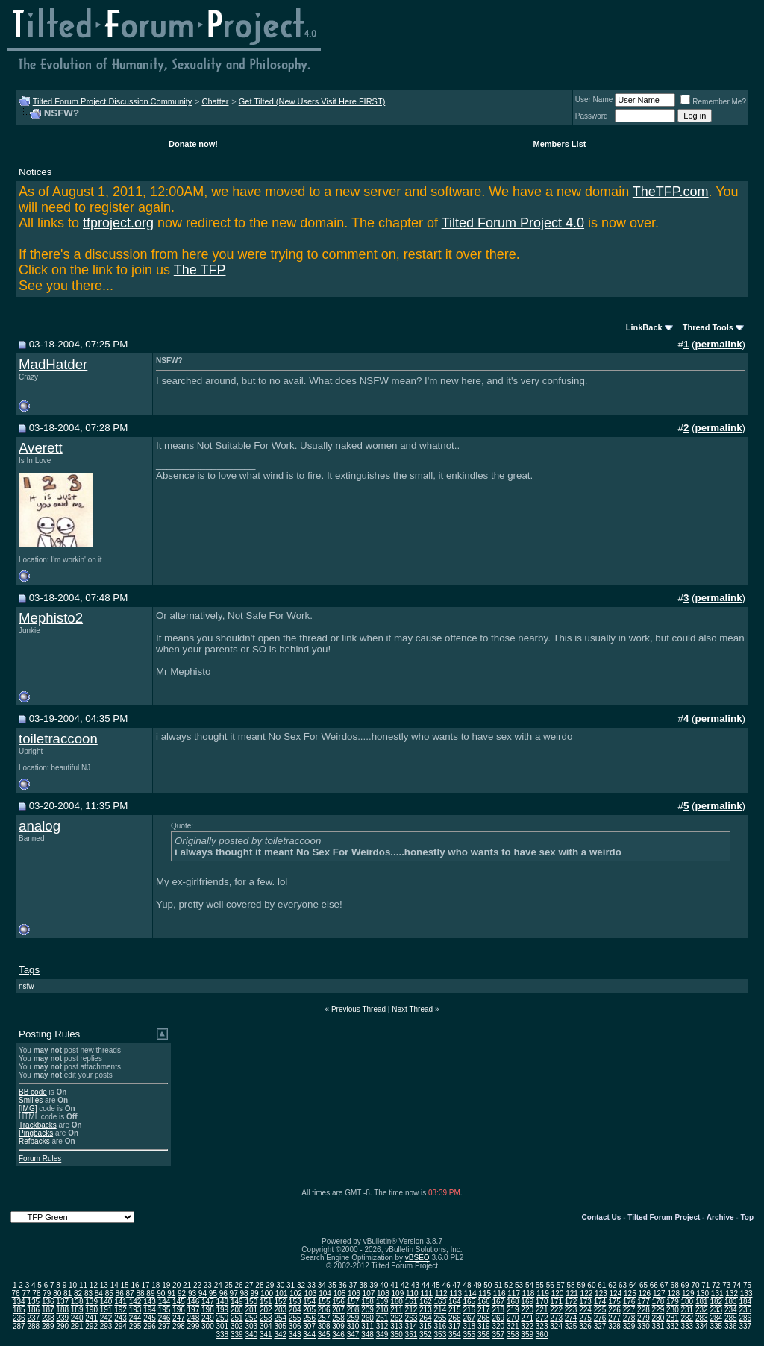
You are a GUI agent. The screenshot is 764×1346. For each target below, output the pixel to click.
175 (614, 1302)
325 (571, 1326)
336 (730, 1326)
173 (585, 1302)
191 (106, 1310)
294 (120, 1326)
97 (234, 1293)
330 (643, 1326)
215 (454, 1310)
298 (178, 1326)
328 (614, 1326)
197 (193, 1310)
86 (120, 1293)
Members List (559, 143)
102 (295, 1293)
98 (243, 1293)
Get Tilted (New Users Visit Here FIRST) (312, 101)
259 (353, 1318)
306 (295, 1326)
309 (338, 1326)
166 (484, 1302)
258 (338, 1318)
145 (178, 1302)
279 (643, 1318)
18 (155, 1285)
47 (457, 1285)
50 (487, 1285)
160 (396, 1302)
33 (311, 1285)
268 (484, 1318)
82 (78, 1293)
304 (266, 1326)
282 (687, 1318)
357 (498, 1334)
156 (338, 1302)
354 (454, 1334)
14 (114, 1285)
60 (591, 1285)
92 (182, 1293)
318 (469, 1326)
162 (425, 1302)
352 (425, 1334)
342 (280, 1334)
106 (354, 1293)
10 (73, 1285)
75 (747, 1285)
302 (237, 1326)
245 (149, 1318)
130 (702, 1293)
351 (411, 1334)
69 (685, 1285)
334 (701, 1326)
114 (470, 1293)
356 (484, 1334)
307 (309, 1326)
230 (672, 1310)
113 (455, 1293)
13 (104, 1285)
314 (411, 1326)
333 (687, 1326)
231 (687, 1310)
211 (396, 1310)
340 (251, 1334)
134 (19, 1302)
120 (557, 1293)
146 (193, 1302)
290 (62, 1326)
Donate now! (193, 143)
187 (48, 1310)
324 (556, 1326)
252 (251, 1318)
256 (309, 1318)
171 (556, 1302)
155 (324, 1302)
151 (266, 1302)
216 (469, 1310)
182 (716, 1302)
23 (208, 1285)
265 (440, 1318)
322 (527, 1326)
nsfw (26, 986)
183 (730, 1302)
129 (688, 1293)
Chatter (214, 101)
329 (629, 1326)
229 (658, 1310)
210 (382, 1310)
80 (57, 1293)
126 (644, 1293)
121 (572, 1293)
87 (130, 1293)
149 (237, 1302)
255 (295, 1318)
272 (542, 1318)
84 (99, 1293)
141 (120, 1302)
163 (440, 1302)
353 (440, 1334)
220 (527, 1310)
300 (207, 1326)
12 (94, 1285)
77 (26, 1293)
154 (309, 1302)
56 (550, 1285)
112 (441, 1293)
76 (16, 1293)
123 (601, 1293)
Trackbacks (38, 1125)
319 (484, 1326)
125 (630, 1293)
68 (675, 1285)
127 (659, 1293)
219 (513, 1310)
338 (222, 1334)
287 (19, 1326)
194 (149, 1310)
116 (499, 1293)
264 (425, 1318)
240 (77, 1318)
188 (62, 1310)
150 (251, 1302)
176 (629, 1302)
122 (586, 1293)
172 (571, 1302)
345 (324, 1334)
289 (48, 1326)
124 (616, 1293)
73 (726, 1285)
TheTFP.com (671, 191)
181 (701, 1302)
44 (426, 1285)
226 (614, 1310)
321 (513, 1326)
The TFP (200, 269)
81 (67, 1293)
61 (602, 1285)
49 (477, 1285)
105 (340, 1293)
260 (367, 1318)
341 (266, 1334)
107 (369, 1293)
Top (747, 1217)
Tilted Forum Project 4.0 (513, 223)
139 (91, 1302)
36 (343, 1285)
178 (658, 1302)
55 (540, 1285)
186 (33, 1310)
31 (290, 1285)
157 (353, 1302)
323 (542, 1326)
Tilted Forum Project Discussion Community (112, 101)
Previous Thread (358, 1009)
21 (187, 1285)
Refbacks (34, 1141)
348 (367, 1334)
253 (266, 1318)
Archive (720, 1217)
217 (484, 1310)
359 (527, 1334)
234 (730, 1310)
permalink (718, 344)
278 (629, 1318)
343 (295, 1334)
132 (731, 1293)
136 (48, 1302)
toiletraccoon (58, 738)
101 (281, 1293)
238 (48, 1318)
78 (36, 1293)
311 (367, 1326)
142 (135, 1302)
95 (213, 1293)
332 (672, 1326)
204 (295, 1310)
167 (498, 1302)
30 (280, 1285)
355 (469, 1334)
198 (207, 1310)
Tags (29, 969)
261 (382, 1318)
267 (469, 1318)
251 (237, 1318)
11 (83, 1285)
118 (528, 1293)
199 (222, 1310)
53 (519, 1285)
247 (178, 1318)
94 (202, 1293)
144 (164, 1302)
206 (324, 1310)
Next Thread (412, 1009)
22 (197, 1285)
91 (171, 1293)
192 (120, 1310)
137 (62, 1302)
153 (295, 1302)
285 (730, 1318)
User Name (594, 99)
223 (571, 1310)
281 (672, 1318)
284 (716, 1318)
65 (643, 1285)
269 (498, 1318)
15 (125, 1285)
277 (614, 1318)
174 (600, 1302)
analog (39, 826)
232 (701, 1310)
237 (33, 1318)
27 (249, 1285)
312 (382, 1326)
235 (745, 1310)
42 (405, 1285)
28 (259, 1285)
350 (396, 1334)
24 (218, 1285)
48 (467, 1285)
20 (176, 1285)
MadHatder (53, 364)
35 (332, 1285)
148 (222, 1302)
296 (149, 1326)
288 (33, 1326)
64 (633, 1285)
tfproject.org (118, 223)
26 (239, 1285)
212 (411, 1310)
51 (498, 1285)
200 (237, 1310)
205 (309, 1310)
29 (270, 1285)
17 (145, 1285)
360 (542, 1334)
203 (280, 1310)
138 (77, 1302)
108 (383, 1293)
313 (396, 1326)
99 (254, 1293)
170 (542, 1302)
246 (164, 1318)
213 (425, 1310)
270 (513, 1318)
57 (561, 1285)
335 (716, 1326)
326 (585, 1326)
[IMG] (28, 1108)
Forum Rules (40, 1158)
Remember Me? (713, 102)
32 (301, 1285)
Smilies (31, 1100)
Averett (41, 448)
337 (745, 1326)
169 (527, 1302)
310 (353, 1326)
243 (120, 1318)
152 (280, 1302)
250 (222, 1318)
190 (91, 1310)
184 (745, 1302)
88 (140, 1293)
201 (251, 1310)
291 (77, 1326)
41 (394, 1285)
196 (178, 1310)
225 (600, 1310)
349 (382, 1334)
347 (353, 1334)
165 (469, 1302)
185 (19, 1310)
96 (223, 1293)
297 (164, 1326)
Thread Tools (708, 327)
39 (373, 1285)
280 (658, 1318)
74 (737, 1285)
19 (166, 1285)
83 (88, 1293)
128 (673, 1293)
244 (135, 1318)
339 (237, 1334)
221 (542, 1310)
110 (412, 1293)
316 (440, 1326)
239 (62, 1318)
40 (384, 1285)
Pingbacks (36, 1133)
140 (106, 1302)
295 (135, 1326)
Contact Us (601, 1217)
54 (529, 1285)
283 (701, 1318)
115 (484, 1293)
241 (91, 1318)
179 (672, 1302)
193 (135, 1310)
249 (207, 1318)
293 (106, 1326)
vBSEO (417, 1258)
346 (338, 1334)
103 (310, 1293)
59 (581, 1285)
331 (658, 1326)
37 (353, 1285)
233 (716, 1310)
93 (192, 1293)
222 (556, 1310)
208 (353, 1310)
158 (367, 1302)
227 (629, 1310)
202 (266, 1310)
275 (585, 1318)
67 (664, 1285)
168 (513, 1302)
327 (600, 1326)
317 (454, 1326)
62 (612, 1285)
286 (745, 1318)
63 (623, 1285)
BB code (33, 1092)
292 (91, 1326)
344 (309, 1334)
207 (338, 1310)
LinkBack (644, 327)
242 (106, 1318)
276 (600, 1318)
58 (571, 1285)
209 (367, 1310)
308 (324, 1326)
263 (411, 1318)
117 (513, 1293)
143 (149, 1302)
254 (280, 1318)
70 (695, 1285)
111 (426, 1293)
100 (266, 1293)
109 (398, 1293)
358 (513, 1334)
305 (280, 1326)
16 (135, 1285)
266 (454, 1318)
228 (643, 1310)
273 (556, 1318)
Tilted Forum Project (663, 1217)
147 (207, 1302)
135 (33, 1302)
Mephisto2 (51, 618)
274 (571, 1318)
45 (436, 1285)
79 (47, 1293)
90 (161, 1293)
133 (746, 1293)
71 (705, 1285)
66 (654, 1285)
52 (508, 1285)
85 (109, 1293)
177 (643, 1302)
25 (229, 1285)
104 (325, 1293)
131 (717, 1293)
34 (322, 1285)
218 (498, 1310)
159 (382, 1302)
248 (193, 1318)
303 (251, 1326)
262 (396, 1318)
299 (193, 1326)
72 (716, 1285)
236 (19, 1318)
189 (77, 1310)
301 (222, 1326)
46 (446, 1285)
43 (415, 1285)
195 (164, 1310)
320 (498, 1326)
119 (542, 1293)
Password (591, 116)
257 (324, 1318)
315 (425, 1326)
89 (150, 1293)
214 (440, 1310)
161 (411, 1302)
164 (454, 1302)
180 (687, 1302)
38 (363, 1285)
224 (585, 1310)
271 (527, 1318)
